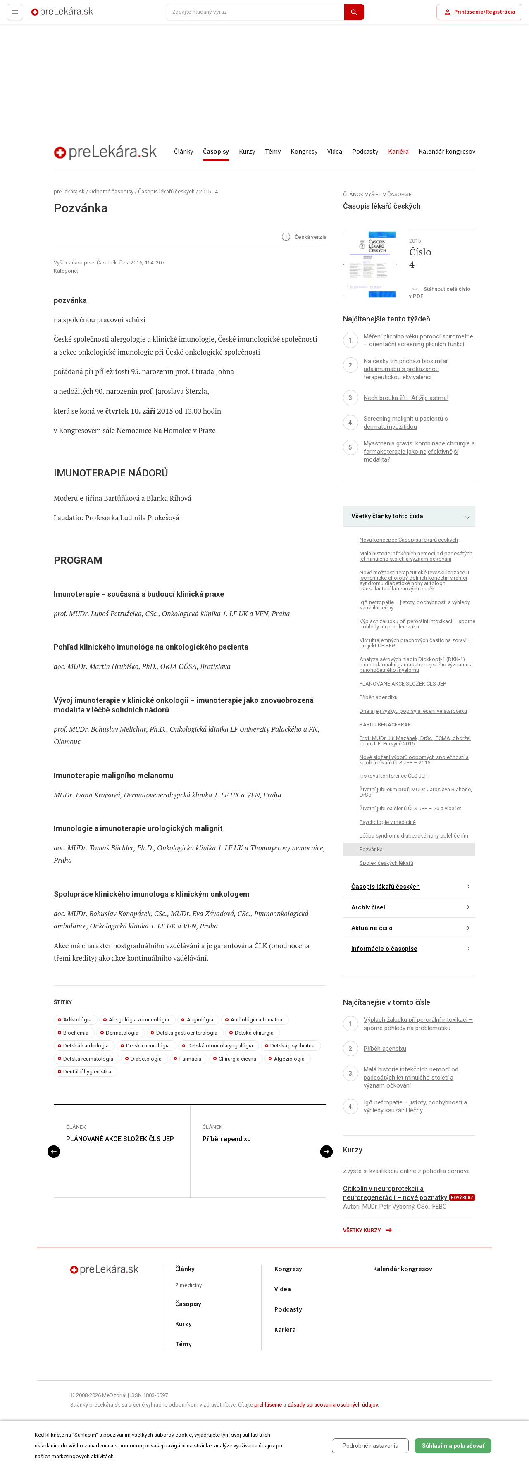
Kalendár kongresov (447, 151)
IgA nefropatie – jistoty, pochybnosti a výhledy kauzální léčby (415, 605)
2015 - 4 (208, 191)
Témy (273, 151)
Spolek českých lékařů (386, 863)
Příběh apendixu (227, 1139)
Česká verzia (303, 237)
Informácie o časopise (384, 948)
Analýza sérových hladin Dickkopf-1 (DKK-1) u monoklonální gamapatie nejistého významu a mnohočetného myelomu (416, 664)
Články (183, 151)
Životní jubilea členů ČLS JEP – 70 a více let (410, 808)
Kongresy (304, 151)
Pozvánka (371, 849)
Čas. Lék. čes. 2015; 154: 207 (130, 262)
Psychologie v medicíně (388, 822)
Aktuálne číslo (372, 928)
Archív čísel (368, 907)
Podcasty (365, 151)
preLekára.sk (47, 15)
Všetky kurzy (368, 1230)
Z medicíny (188, 1286)
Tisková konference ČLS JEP (393, 776)
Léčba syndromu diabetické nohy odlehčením (414, 836)
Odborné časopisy (111, 191)
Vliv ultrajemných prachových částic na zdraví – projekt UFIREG (416, 643)
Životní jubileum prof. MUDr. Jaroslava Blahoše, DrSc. (416, 792)
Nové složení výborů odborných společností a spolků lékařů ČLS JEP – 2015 (414, 760)
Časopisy (216, 151)
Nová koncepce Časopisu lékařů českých (409, 540)
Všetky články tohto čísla (387, 516)
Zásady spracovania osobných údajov (332, 1405)
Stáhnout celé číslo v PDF (439, 292)
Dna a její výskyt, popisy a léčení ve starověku (413, 711)
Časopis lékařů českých (166, 191)
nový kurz (462, 1197)
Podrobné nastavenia (370, 1445)
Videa (334, 151)
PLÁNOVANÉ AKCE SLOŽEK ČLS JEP (120, 1139)
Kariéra (398, 151)
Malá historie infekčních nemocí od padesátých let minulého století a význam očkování (416, 556)
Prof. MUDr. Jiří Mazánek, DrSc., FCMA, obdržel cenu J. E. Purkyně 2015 (415, 741)
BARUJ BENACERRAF (385, 724)
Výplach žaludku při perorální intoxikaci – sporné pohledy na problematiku (417, 624)
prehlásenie (268, 1405)
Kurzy (247, 151)
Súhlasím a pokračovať (453, 1445)
